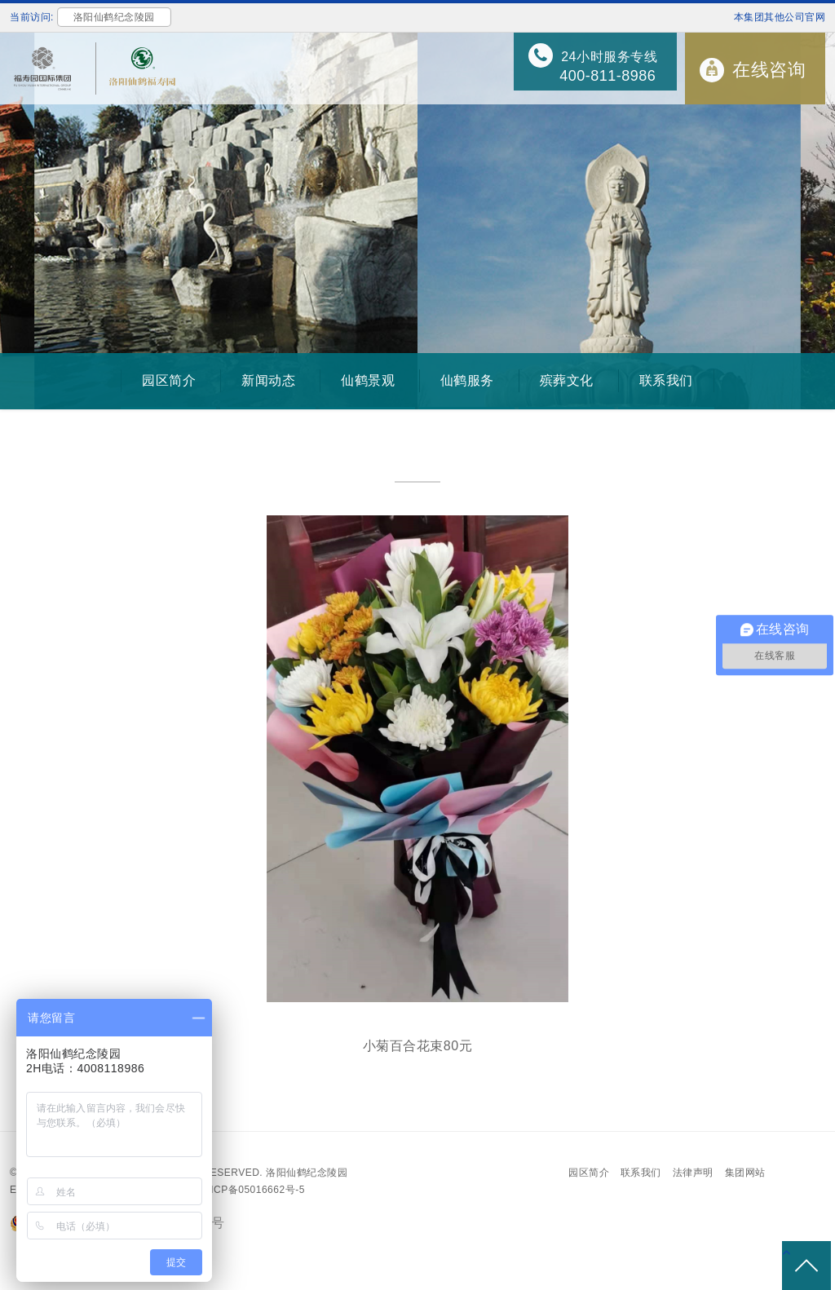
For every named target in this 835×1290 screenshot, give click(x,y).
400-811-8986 (607, 75)
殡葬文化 (567, 380)
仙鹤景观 (368, 380)
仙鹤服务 (467, 380)
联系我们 (666, 380)
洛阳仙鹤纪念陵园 (306, 1172)
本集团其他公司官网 (780, 17)
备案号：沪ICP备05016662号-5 (232, 1189)
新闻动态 (268, 380)
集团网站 (745, 1172)
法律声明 (693, 1172)
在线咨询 (769, 70)
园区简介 (169, 380)
